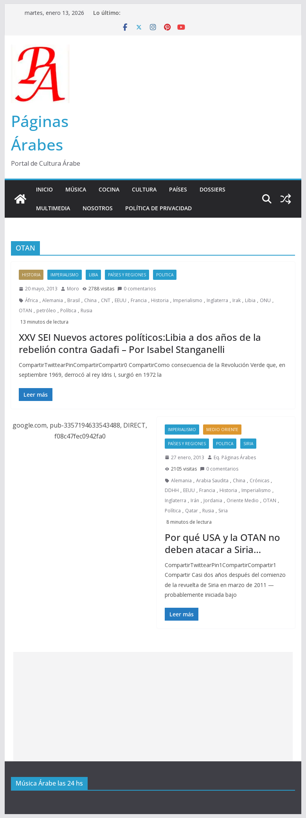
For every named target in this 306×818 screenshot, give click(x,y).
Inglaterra (217, 300)
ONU (265, 300)
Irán (195, 500)
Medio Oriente (222, 429)
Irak (236, 300)
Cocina (109, 189)
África (31, 300)
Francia (139, 300)
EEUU (120, 300)
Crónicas (259, 480)
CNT (105, 300)
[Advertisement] (152, 706)
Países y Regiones (127, 274)
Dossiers (212, 189)
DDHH (172, 490)
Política (68, 310)
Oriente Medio (243, 500)
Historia (31, 274)
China (90, 300)
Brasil (73, 300)
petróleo (46, 310)
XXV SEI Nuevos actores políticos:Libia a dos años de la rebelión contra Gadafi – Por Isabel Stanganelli (140, 343)
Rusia (86, 310)
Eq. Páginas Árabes (235, 457)
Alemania (52, 300)
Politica (164, 274)
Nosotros (98, 208)
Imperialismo (64, 274)
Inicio (44, 189)
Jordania (212, 500)
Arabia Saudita (212, 480)
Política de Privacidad (158, 208)
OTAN (25, 310)
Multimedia (53, 208)
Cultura (144, 189)
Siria (248, 443)
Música (75, 189)
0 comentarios (136, 288)
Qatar (191, 510)
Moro (73, 288)
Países (178, 189)
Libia (93, 274)
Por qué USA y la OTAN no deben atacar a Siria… (222, 543)
